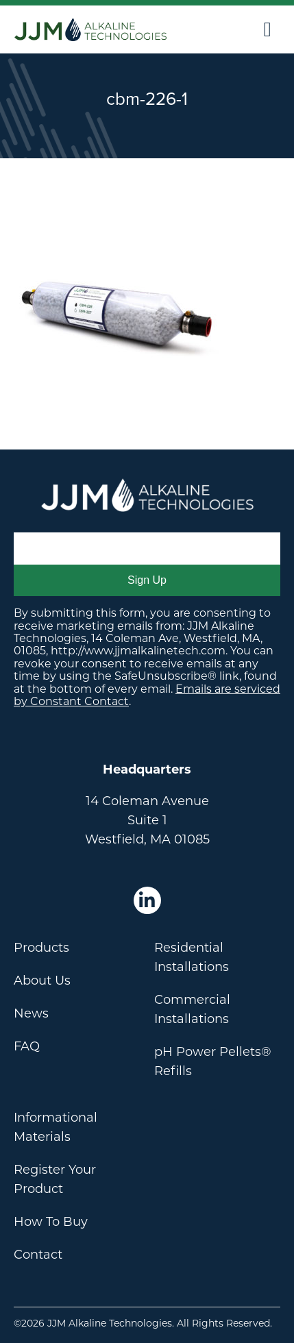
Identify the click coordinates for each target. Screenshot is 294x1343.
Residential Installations (191, 957)
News (31, 1013)
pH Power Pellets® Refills (212, 1061)
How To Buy (51, 1221)
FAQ (27, 1046)
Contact (38, 1254)
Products (41, 947)
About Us (42, 980)
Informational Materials (55, 1127)
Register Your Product (55, 1179)
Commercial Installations (192, 1009)
